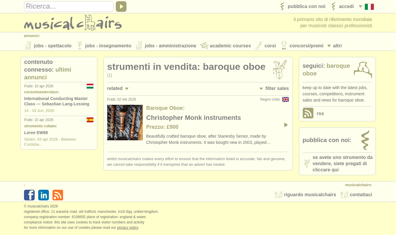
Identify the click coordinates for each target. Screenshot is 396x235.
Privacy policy (127, 229)
